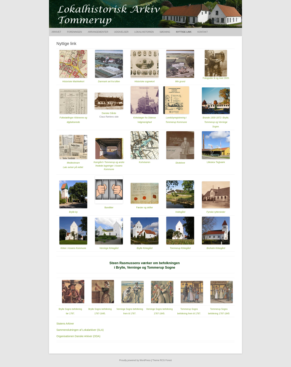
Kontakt (202, 32)
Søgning (165, 32)
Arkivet (56, 32)
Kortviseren (144, 162)
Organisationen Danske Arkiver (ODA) (78, 336)
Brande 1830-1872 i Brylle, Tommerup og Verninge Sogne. (216, 122)
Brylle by (73, 212)
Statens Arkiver (65, 323)
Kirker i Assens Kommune (73, 248)
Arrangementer (98, 32)
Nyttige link (184, 32)
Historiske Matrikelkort (73, 81)
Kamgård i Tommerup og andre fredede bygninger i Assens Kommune (109, 166)
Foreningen (74, 32)
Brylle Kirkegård (145, 248)
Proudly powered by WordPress (135, 360)
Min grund (180, 81)
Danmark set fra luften (109, 81)
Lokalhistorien (144, 32)
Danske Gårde (109, 113)
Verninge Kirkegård (108, 248)
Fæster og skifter (144, 207)
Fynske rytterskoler (215, 212)
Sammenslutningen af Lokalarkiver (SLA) (80, 329)
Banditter (108, 207)
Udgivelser (121, 32)
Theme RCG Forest (162, 360)
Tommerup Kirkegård (180, 248)
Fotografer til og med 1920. (215, 78)
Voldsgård (180, 212)
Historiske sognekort (145, 81)
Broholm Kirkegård (216, 248)
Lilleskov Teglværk (216, 162)
